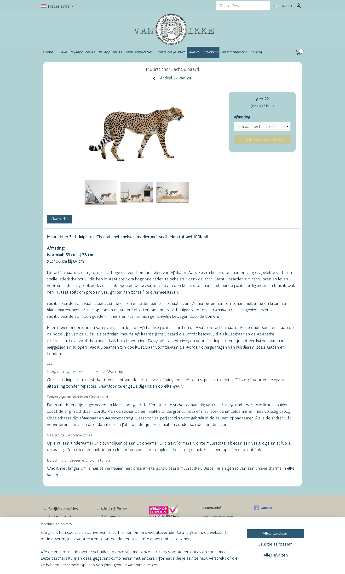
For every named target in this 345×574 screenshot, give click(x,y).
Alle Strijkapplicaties (78, 52)
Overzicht (59, 219)
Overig (256, 52)
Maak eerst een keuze (262, 139)
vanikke (263, 508)
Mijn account (287, 6)
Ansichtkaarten (234, 52)
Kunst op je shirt (170, 52)
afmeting (242, 117)
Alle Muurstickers (203, 52)
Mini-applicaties (139, 52)
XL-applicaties (110, 52)
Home (48, 52)
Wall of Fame (114, 509)
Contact (56, 525)
